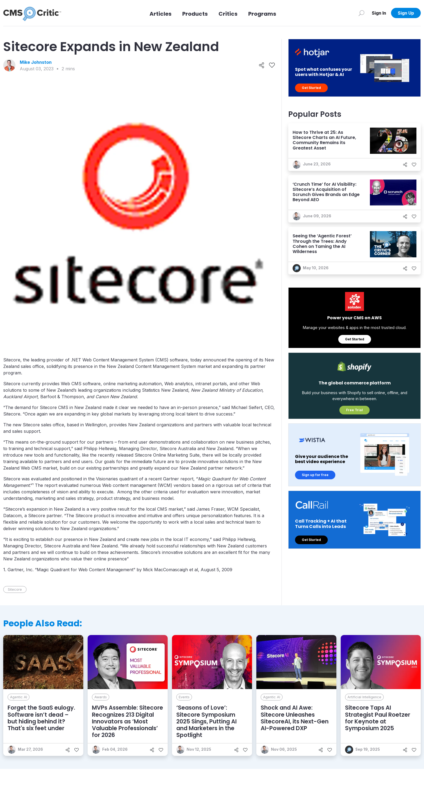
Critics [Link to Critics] (227, 14)
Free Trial (354, 410)
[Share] (261, 65)
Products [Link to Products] (195, 14)
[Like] (272, 65)
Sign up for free (315, 475)
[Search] (361, 13)
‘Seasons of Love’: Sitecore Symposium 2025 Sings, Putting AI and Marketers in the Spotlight (206, 721)
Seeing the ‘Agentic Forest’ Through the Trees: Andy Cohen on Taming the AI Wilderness (322, 244)
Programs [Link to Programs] (262, 14)
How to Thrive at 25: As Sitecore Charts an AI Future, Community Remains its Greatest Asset (324, 140)
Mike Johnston (36, 62)
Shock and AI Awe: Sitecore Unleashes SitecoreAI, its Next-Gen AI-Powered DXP (295, 718)
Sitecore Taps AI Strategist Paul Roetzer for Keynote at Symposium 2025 (377, 718)
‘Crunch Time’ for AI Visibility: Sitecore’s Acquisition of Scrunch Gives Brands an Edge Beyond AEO (326, 192)
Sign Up (406, 13)
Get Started (311, 88)
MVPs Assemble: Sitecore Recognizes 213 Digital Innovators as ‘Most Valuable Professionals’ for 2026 (127, 721)
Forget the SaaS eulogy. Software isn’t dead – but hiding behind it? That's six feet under (41, 718)
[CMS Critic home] (32, 12)
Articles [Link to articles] (160, 14)
